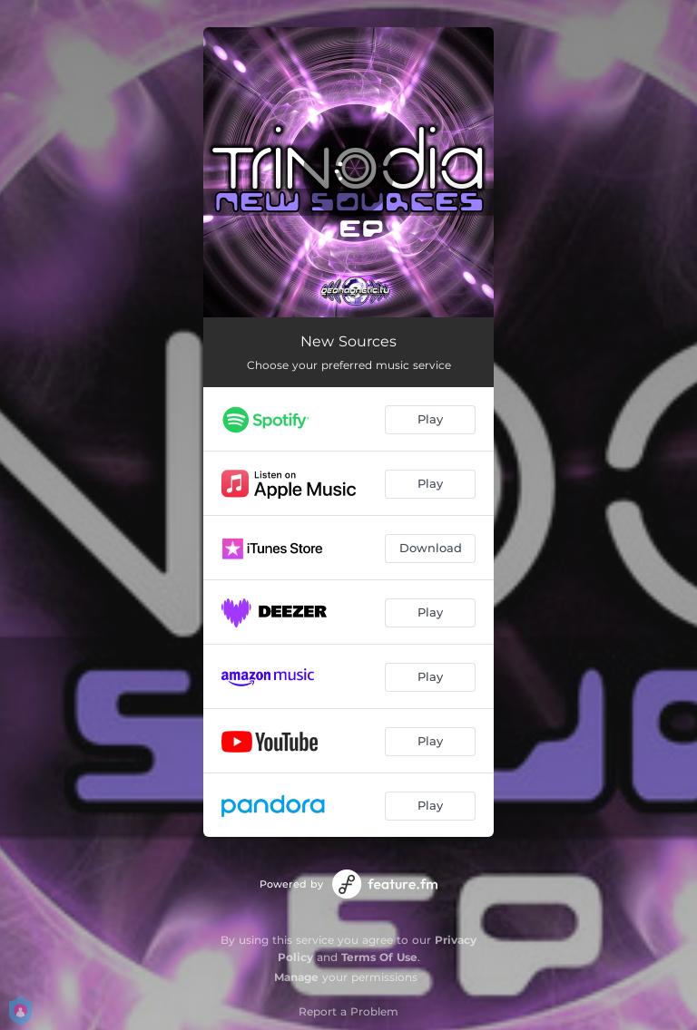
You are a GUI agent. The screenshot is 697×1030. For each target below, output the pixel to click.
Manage (296, 977)
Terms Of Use (379, 957)
